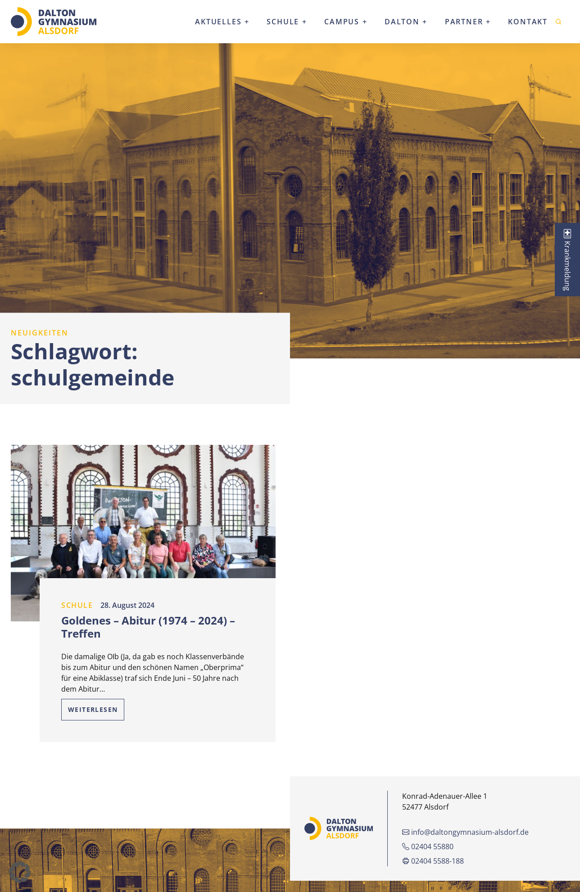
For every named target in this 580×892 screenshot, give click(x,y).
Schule (283, 22)
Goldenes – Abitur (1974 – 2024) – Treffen (148, 627)
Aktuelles (218, 22)
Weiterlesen (93, 709)
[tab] (567, 259)
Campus (341, 22)
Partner (464, 22)
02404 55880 (427, 846)
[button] (20, 872)
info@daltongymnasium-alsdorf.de (465, 832)
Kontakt (528, 22)
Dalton (402, 22)
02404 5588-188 (433, 861)
